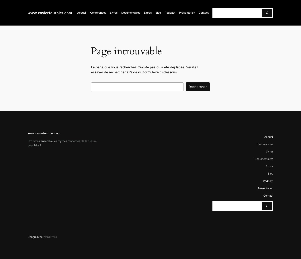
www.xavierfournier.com (50, 13)
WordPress (50, 236)
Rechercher (198, 87)
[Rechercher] (267, 13)
